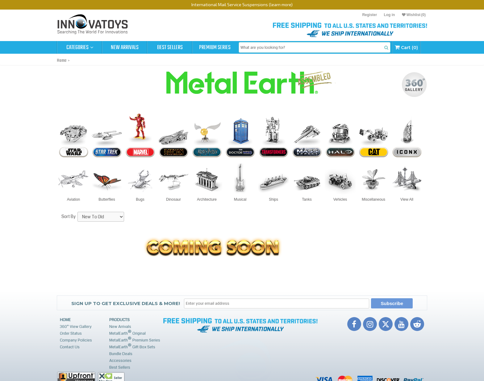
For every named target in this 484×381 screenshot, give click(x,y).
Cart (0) (406, 47)
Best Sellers (170, 47)
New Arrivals (125, 47)
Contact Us (70, 347)
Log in (389, 15)
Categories (79, 47)
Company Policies (76, 340)
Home (61, 60)
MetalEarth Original (127, 333)
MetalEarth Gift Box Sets (132, 346)
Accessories (120, 360)
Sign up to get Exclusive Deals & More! (125, 303)
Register (369, 15)
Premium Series (215, 47)
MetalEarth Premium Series (134, 339)
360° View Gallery (76, 326)
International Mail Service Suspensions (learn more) (242, 4)
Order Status (71, 333)
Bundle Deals (120, 354)
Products (119, 320)
